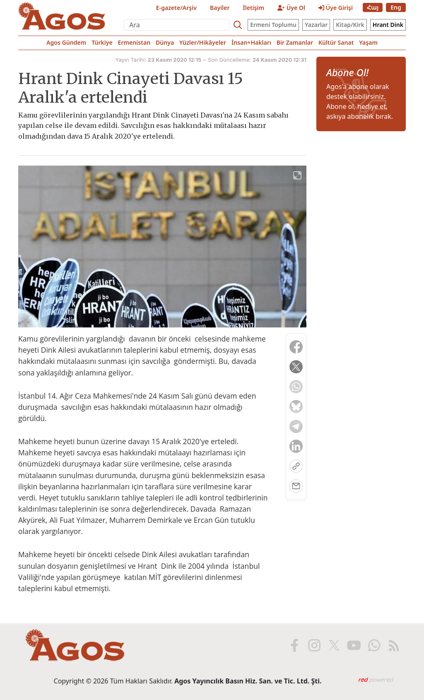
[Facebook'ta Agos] (293, 645)
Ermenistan (134, 42)
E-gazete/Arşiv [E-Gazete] (176, 8)
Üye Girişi (335, 8)
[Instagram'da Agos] (313, 645)
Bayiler (220, 8)
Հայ (372, 7)
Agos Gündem (66, 42)
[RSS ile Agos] (393, 645)
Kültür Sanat (336, 42)
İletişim (254, 8)
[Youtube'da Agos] (353, 645)
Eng (395, 7)
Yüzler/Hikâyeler (202, 42)
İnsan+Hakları (251, 42)
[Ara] (176, 25)
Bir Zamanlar (295, 42)
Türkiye (102, 42)
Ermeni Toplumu (273, 25)
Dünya (165, 42)
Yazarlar (316, 25)
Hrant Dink (388, 25)
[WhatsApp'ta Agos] (373, 645)
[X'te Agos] (333, 645)
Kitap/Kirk (350, 25)
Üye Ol (291, 8)
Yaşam (368, 42)
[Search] (237, 25)
